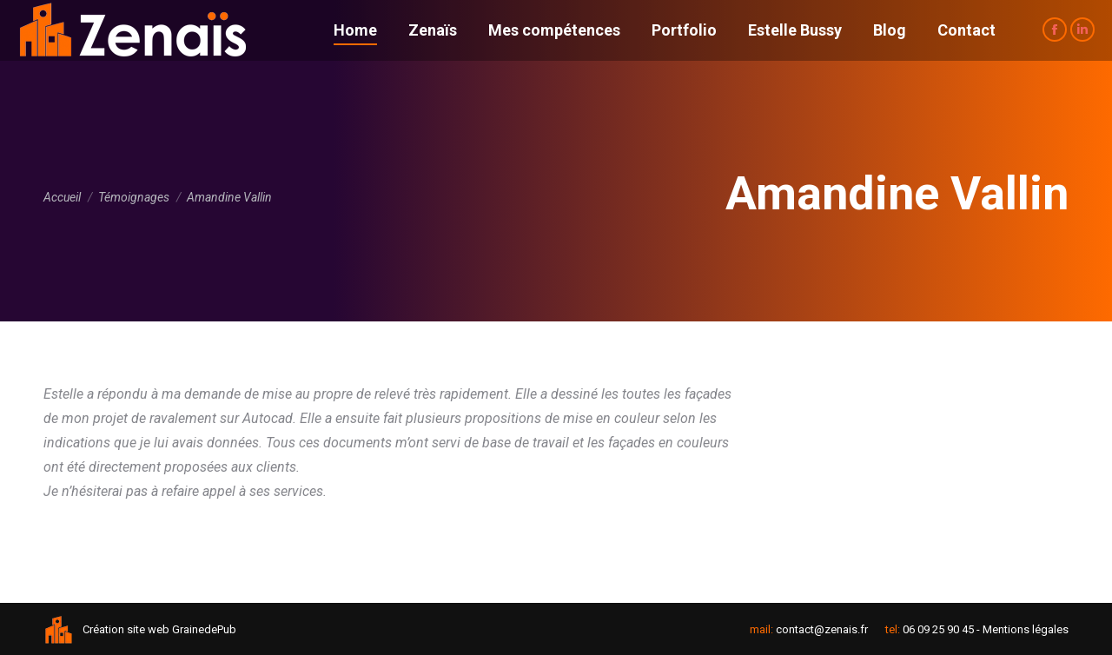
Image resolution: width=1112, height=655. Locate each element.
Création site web (126, 629)
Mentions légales (1026, 629)
